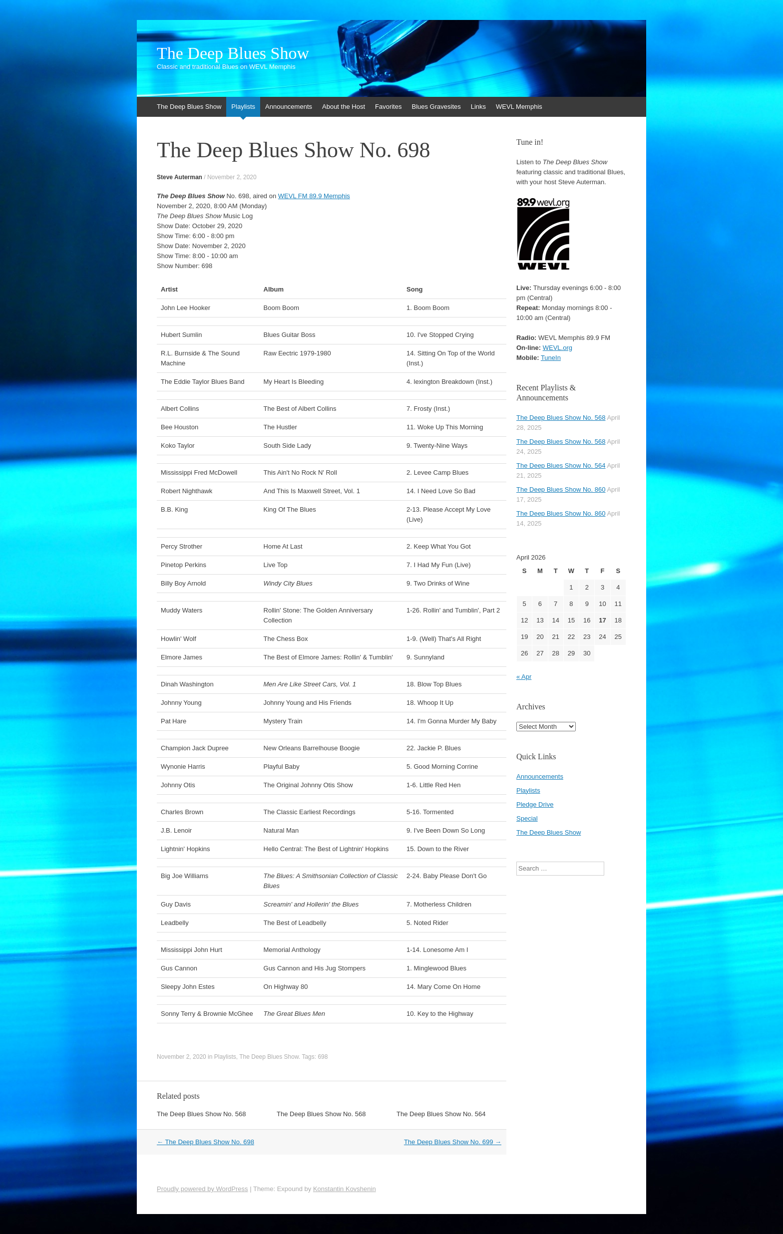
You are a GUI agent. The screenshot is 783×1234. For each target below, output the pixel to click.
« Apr (523, 676)
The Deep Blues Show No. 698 (205, 1142)
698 (323, 1056)
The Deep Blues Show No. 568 (201, 1114)
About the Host (343, 106)
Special (527, 818)
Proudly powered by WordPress (202, 1189)
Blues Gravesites (435, 106)
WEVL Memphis (519, 106)
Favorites (388, 106)
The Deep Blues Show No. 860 (561, 489)
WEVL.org (557, 347)
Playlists (243, 106)
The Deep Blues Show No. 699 (452, 1142)
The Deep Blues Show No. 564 (441, 1114)
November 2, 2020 (232, 177)
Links (478, 106)
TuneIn (551, 357)
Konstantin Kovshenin (344, 1189)
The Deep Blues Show (233, 53)
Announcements (288, 106)
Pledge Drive (534, 804)
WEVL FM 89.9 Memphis (314, 196)
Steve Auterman (179, 177)
